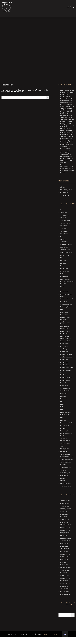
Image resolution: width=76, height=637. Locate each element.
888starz (62, 239)
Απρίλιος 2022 (64, 548)
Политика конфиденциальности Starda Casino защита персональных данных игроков (67, 168)
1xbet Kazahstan (65, 231)
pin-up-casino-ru (65, 415)
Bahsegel (63, 263)
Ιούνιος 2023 (64, 514)
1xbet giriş (63, 228)
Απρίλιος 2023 (64, 519)
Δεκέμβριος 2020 (65, 567)
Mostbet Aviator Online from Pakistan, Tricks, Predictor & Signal (66, 146)
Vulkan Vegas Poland (66, 462)
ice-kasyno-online (65, 331)
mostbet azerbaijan (66, 354)
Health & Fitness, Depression (65, 318)
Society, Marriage (65, 440)
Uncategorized (64, 448)
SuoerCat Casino (65, 443)
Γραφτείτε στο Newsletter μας (31, 634)
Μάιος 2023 (63, 517)
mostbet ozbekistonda (66, 367)
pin (61, 401)
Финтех (62, 480)
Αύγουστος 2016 (65, 583)
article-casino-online (66, 244)
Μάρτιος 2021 (64, 565)
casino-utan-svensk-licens (66, 295)
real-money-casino (65, 431)
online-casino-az (65, 388)
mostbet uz (63, 375)
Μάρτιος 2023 (64, 522)
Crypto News (63, 301)
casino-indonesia (65, 289)
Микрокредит (64, 475)
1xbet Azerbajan (65, 220)
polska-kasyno (64, 425)
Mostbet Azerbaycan (66, 357)
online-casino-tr (65, 391)
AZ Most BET (64, 247)
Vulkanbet (63, 464)
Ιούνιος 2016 (64, 586)
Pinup (61, 417)
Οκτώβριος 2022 (65, 535)
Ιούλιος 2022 (64, 543)
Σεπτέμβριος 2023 (65, 508)
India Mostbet (64, 334)
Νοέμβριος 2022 (65, 532)
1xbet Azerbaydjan (65, 223)
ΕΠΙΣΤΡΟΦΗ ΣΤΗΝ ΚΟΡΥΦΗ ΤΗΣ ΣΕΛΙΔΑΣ (55, 634)
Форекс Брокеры (65, 483)
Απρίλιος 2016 (64, 589)
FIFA (61, 309)
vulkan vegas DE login (66, 456)
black (61, 273)
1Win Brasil (63, 212)
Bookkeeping (64, 276)
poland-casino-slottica (66, 423)
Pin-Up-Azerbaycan (65, 412)
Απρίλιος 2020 (64, 575)
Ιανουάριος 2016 (65, 594)
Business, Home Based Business (67, 282)
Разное (62, 478)
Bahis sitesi (63, 260)
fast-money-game (65, 307)
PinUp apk (63, 420)
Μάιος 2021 (63, 562)
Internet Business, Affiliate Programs (65, 337)
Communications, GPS (66, 299)
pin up (62, 404)
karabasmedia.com (66, 341)
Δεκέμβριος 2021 (65, 554)
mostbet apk (64, 349)
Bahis (62, 258)
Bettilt (62, 266)
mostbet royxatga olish (65, 371)
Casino (62, 286)
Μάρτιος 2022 (64, 551)
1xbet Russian (64, 234)
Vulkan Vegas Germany (66, 459)
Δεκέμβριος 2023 (65, 500)
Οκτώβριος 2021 (65, 556)
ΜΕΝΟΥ (71, 7)
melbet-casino (64, 343)
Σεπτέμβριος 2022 (65, 538)
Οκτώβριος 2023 (65, 506)
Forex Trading (64, 312)
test (61, 446)
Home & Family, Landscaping (64, 327)
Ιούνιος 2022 (64, 546)
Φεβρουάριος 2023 (65, 524)
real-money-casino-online (66, 434)
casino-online (64, 291)
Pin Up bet (63, 407)
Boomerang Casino (65, 279)
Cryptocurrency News (66, 304)
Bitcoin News (64, 268)
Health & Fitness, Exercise (65, 323)
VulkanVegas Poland (66, 467)
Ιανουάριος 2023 (65, 527)
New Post (63, 383)
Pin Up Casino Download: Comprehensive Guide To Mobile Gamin (67, 92)
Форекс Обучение (65, 486)
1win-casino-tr (64, 215)
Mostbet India (64, 362)
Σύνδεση (62, 187)
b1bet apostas (64, 255)
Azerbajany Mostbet (66, 252)
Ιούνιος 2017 (64, 580)
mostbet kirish (64, 365)
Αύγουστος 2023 (65, 511)
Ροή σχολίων (64, 192)
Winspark (63, 470)
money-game (64, 346)
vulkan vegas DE (65, 454)
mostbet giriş (64, 359)
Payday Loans (64, 399)
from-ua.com (64, 315)
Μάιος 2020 (63, 572)
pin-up (62, 409)
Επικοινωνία (12, 634)
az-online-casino (65, 249)
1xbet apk (63, 217)
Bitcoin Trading (64, 271)
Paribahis (63, 396)
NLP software (64, 385)
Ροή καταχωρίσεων (66, 189)
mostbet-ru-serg (65, 380)
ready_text (63, 428)
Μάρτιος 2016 (64, 591)
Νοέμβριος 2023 (65, 503)
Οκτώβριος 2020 (65, 570)
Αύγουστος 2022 (65, 541)
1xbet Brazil (63, 225)
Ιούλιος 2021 (64, 559)
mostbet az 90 (64, 351)
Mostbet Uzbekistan (66, 377)
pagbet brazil (64, 393)
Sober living (63, 438)
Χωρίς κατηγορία (65, 472)
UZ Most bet (63, 451)
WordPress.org (64, 195)
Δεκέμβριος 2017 (65, 578)
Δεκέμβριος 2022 (65, 530)
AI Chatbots (63, 241)
